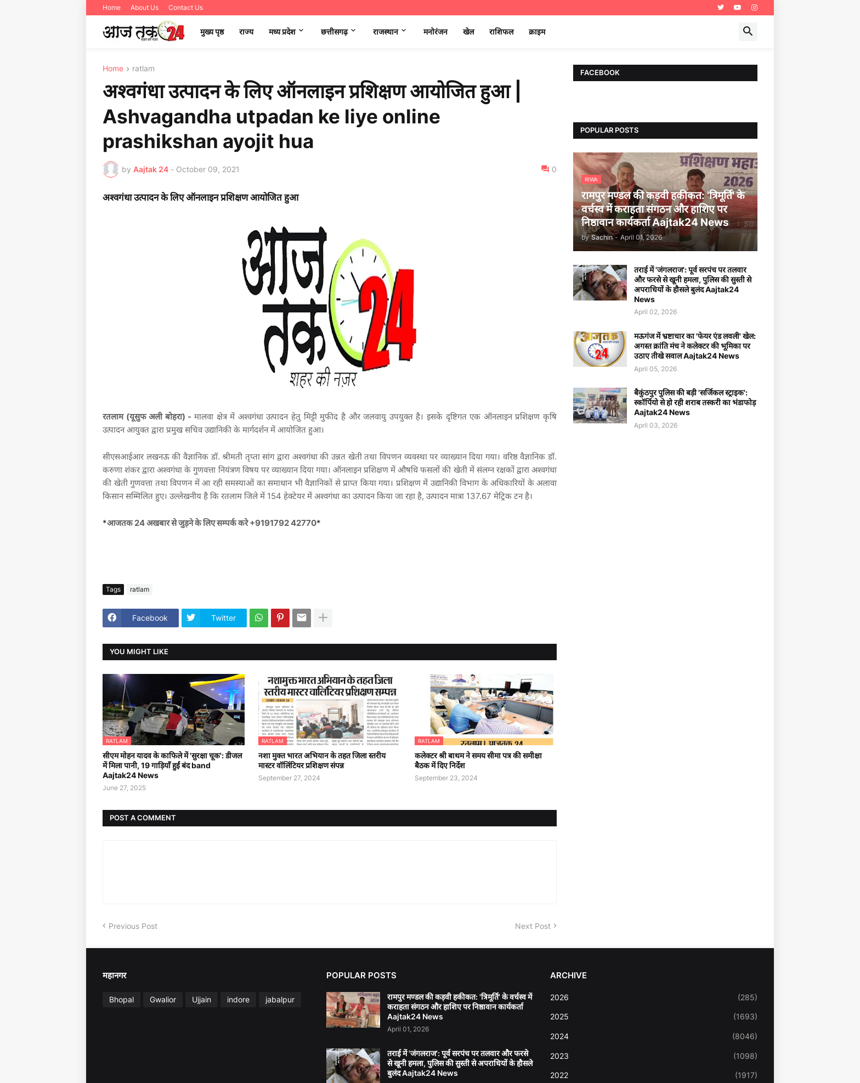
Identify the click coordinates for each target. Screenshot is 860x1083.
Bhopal (121, 999)
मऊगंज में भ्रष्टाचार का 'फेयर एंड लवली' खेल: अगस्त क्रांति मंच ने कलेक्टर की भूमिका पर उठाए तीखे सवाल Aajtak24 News (695, 345)
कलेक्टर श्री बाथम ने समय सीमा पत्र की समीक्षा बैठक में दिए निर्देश (478, 760)
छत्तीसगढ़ (334, 31)
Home (112, 7)
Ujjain (201, 999)
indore (238, 999)
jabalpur (280, 999)
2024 (653, 1036)
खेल (468, 31)
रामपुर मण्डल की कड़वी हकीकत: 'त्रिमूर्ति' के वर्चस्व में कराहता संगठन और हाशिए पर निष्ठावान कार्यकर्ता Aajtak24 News (459, 1006)
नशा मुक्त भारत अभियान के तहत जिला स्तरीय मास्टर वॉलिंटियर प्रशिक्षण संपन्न (322, 760)
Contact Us (185, 7)
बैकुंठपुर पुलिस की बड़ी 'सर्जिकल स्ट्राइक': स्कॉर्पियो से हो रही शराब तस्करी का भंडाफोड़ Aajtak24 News (695, 402)
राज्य (246, 31)
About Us (145, 7)
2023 (653, 1056)
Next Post (533, 926)
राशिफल (501, 31)
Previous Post (133, 926)
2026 (653, 997)
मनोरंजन (435, 31)
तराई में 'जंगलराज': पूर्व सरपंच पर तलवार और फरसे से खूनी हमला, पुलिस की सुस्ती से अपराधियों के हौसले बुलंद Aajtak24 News (692, 284)
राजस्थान (385, 31)
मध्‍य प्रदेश (282, 31)
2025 (653, 1016)
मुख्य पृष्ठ (212, 31)
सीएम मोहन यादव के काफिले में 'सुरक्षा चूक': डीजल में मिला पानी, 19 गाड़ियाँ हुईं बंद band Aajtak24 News (172, 765)
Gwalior (163, 999)
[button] (748, 31)
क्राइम (537, 31)
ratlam (143, 69)
